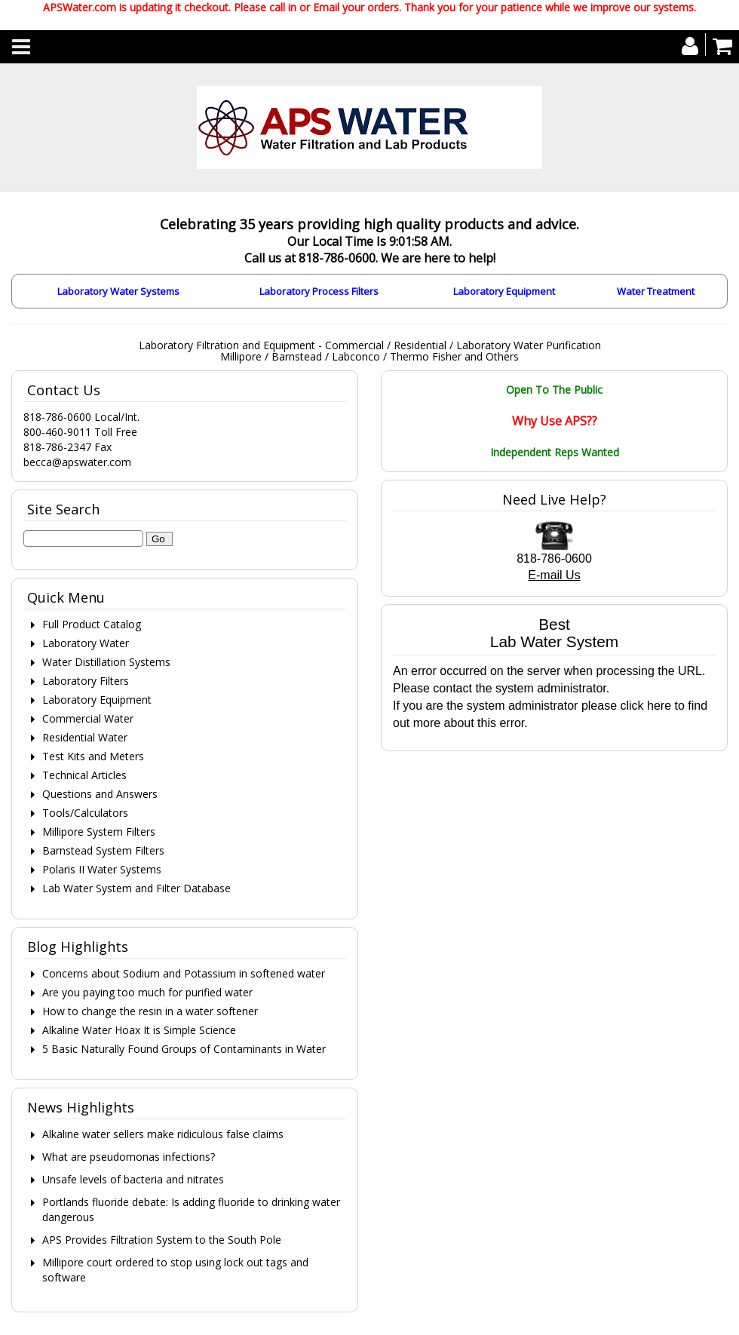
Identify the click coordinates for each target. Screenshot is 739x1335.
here (659, 705)
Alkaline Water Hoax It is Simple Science (139, 1030)
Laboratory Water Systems (118, 291)
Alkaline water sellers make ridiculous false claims (163, 1134)
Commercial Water (87, 718)
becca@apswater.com (77, 462)
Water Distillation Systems (106, 662)
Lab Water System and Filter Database (136, 888)
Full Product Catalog (91, 624)
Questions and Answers (100, 794)
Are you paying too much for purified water (147, 992)
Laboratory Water (85, 643)
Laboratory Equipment (504, 291)
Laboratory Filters (85, 681)
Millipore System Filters (98, 831)
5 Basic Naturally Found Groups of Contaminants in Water (184, 1049)
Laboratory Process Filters (319, 291)
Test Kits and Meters (93, 756)
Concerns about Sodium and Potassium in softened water (183, 973)
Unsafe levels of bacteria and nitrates (133, 1179)
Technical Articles (84, 775)
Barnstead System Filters (103, 850)
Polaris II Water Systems (101, 869)
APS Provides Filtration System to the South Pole (161, 1239)
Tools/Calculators (85, 813)
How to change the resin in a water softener (150, 1011)
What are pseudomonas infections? (128, 1156)
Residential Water (84, 737)
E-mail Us (554, 575)
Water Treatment (656, 291)
